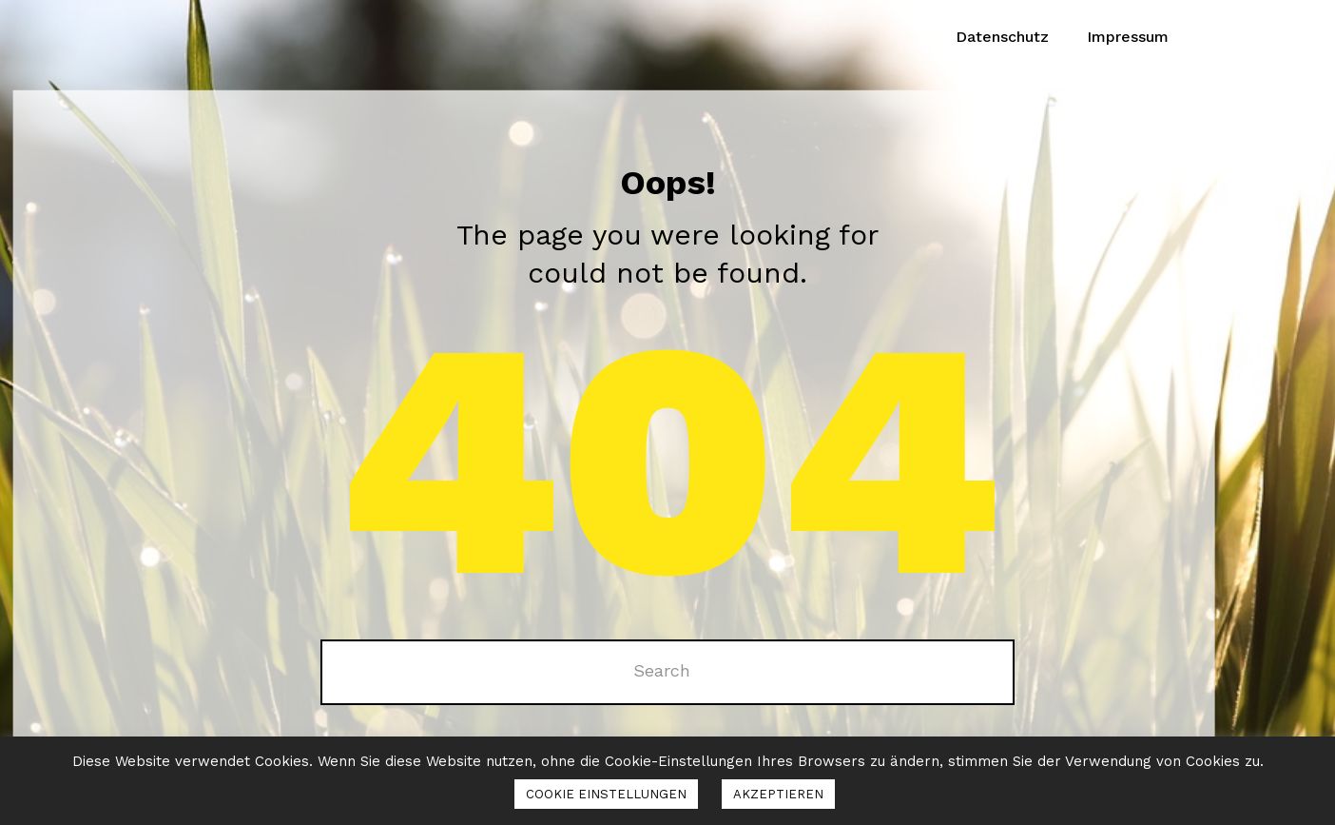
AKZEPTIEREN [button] (778, 794)
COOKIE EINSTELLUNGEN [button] (606, 794)
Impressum (1128, 37)
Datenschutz (1002, 37)
